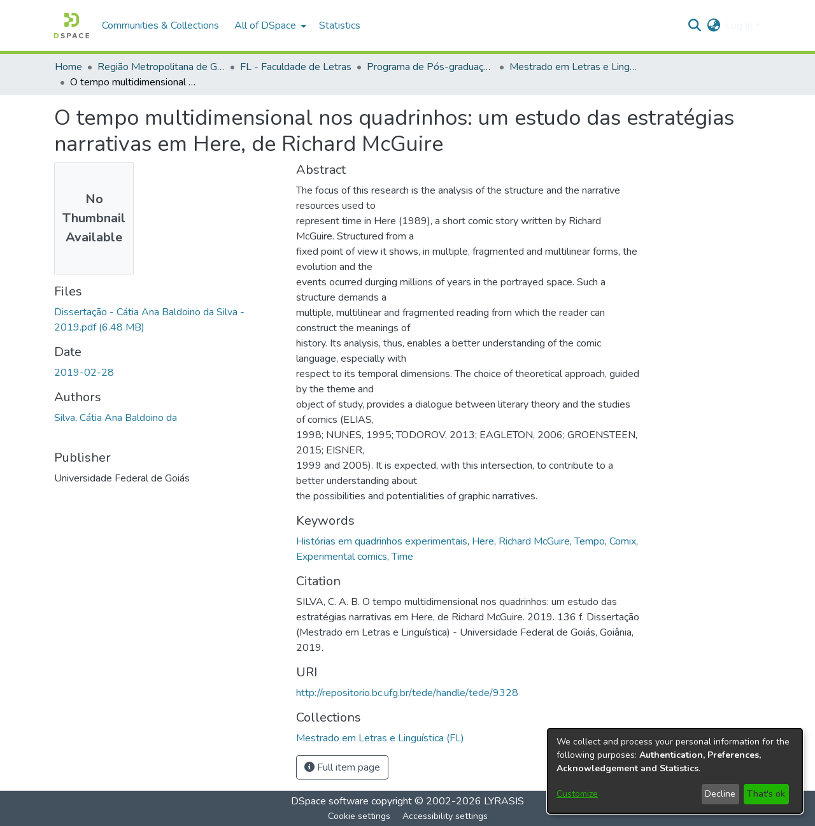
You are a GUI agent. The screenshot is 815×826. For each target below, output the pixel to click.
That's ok (766, 794)
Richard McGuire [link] (534, 541)
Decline (720, 794)
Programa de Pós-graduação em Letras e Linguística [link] (430, 67)
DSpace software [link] (330, 801)
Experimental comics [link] (341, 557)
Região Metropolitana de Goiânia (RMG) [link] (161, 67)
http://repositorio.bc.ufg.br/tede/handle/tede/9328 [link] (407, 693)
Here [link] (483, 541)
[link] (380, 738)
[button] (71, 25)
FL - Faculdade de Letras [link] (295, 67)
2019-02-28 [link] (84, 373)
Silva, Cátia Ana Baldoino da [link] (115, 418)
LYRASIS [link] (504, 801)
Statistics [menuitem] (339, 25)
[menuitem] (269, 25)
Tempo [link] (589, 541)
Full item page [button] (342, 767)
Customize (577, 794)
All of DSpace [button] (265, 25)
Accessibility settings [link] (445, 816)
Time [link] (402, 557)
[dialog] (675, 771)
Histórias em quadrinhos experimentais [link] (381, 541)
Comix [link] (622, 541)
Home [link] (68, 67)
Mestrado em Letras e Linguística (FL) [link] (573, 67)
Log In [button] (740, 25)
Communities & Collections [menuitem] (160, 25)
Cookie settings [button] (359, 816)
